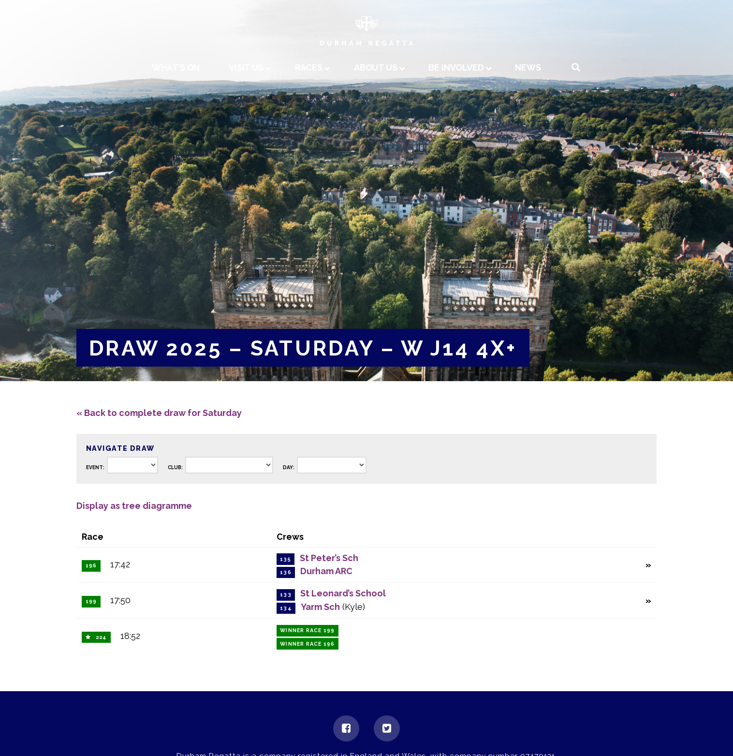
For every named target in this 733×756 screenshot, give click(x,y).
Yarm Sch (320, 607)
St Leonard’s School (343, 593)
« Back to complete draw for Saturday (159, 413)
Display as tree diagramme (134, 506)
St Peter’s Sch (329, 558)
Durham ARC (326, 571)
